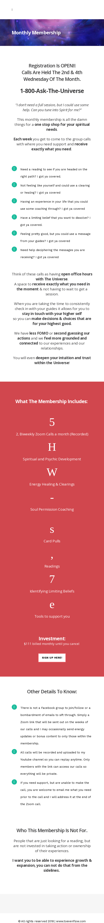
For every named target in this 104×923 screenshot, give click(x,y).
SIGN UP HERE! (52, 657)
